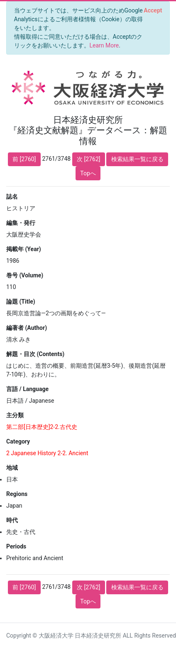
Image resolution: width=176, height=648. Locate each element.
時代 (12, 520)
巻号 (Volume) (24, 275)
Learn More (104, 45)
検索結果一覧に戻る (137, 159)
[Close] (153, 10)
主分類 (15, 415)
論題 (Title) (20, 301)
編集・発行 (20, 222)
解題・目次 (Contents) (35, 354)
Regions (16, 494)
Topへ (88, 173)
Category (18, 441)
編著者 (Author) (26, 327)
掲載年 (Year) (23, 249)
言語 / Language (27, 389)
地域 (12, 467)
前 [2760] (24, 159)
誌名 (12, 196)
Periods (16, 546)
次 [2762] (88, 159)
